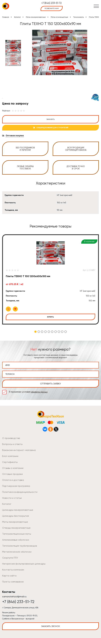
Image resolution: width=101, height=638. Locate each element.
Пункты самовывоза (13, 581)
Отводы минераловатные (16, 527)
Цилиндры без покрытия (15, 515)
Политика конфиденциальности (19, 492)
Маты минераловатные (36, 17)
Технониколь (78, 17)
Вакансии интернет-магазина (19, 450)
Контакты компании (13, 569)
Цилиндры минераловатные (17, 510)
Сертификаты (10, 462)
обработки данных (39, 392)
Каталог (17, 17)
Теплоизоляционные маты (16, 533)
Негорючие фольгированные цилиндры (23, 563)
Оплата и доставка (13, 480)
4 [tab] (45, 332)
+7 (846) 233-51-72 (51, 2)
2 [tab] (39, 332)
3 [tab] (42, 332)
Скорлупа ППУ (10, 557)
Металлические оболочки (16, 551)
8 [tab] (59, 332)
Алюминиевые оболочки (15, 539)
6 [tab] (52, 332)
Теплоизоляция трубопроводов (19, 545)
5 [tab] (49, 332)
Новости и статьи (12, 498)
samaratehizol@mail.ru (14, 596)
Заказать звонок (50, 626)
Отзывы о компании (12, 468)
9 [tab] (62, 332)
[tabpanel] (50, 279)
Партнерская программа (16, 486)
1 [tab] (35, 332)
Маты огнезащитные (59, 17)
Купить (50, 317)
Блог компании (10, 456)
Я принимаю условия (28, 392)
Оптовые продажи (12, 474)
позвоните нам (52, 8)
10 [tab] (65, 332)
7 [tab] (55, 332)
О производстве (11, 438)
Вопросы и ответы (12, 444)
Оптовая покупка (15, 135)
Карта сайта (9, 575)
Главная (5, 17)
